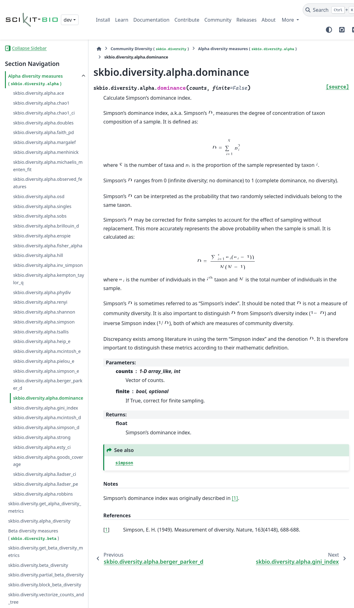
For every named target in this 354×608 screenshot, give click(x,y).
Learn (121, 19)
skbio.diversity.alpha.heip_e (41, 340)
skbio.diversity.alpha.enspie (41, 235)
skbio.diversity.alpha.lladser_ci (44, 473)
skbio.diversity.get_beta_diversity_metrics (45, 550)
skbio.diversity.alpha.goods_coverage (48, 460)
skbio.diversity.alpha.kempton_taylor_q (48, 277)
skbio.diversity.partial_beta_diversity (45, 574)
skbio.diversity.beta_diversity (38, 564)
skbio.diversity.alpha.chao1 (41, 102)
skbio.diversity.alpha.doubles (43, 122)
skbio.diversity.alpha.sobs (39, 215)
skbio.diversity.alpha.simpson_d (46, 426)
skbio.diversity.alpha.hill (38, 254)
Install (103, 19)
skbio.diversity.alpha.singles (42, 205)
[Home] (99, 49)
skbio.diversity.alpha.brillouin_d (46, 225)
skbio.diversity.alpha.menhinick (46, 151)
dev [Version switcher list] (68, 19)
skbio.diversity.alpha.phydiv (41, 291)
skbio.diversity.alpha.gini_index (45, 407)
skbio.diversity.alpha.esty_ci (41, 446)
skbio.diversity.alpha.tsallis (41, 331)
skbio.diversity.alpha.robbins (43, 493)
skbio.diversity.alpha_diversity (39, 520)
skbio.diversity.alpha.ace (38, 92)
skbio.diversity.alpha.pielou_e (43, 360)
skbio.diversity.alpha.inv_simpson (48, 264)
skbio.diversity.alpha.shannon (44, 311)
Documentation (151, 19)
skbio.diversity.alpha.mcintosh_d (47, 416)
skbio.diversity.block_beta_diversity (44, 584)
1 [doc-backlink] (106, 529)
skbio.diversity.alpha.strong (41, 436)
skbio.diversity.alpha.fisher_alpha (47, 245)
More (288, 19)
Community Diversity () (150, 49)
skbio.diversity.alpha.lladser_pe (45, 483)
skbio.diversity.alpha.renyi (40, 301)
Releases (246, 19)
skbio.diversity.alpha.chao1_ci (44, 112)
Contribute (186, 19)
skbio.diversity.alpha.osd (38, 195)
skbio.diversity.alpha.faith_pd (43, 131)
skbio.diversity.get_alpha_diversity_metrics (44, 506)
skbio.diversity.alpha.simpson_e (46, 370)
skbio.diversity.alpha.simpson (44, 321)
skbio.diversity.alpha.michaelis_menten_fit (48, 165)
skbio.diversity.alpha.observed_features (47, 182)
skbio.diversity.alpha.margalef (44, 141)
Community (218, 19)
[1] (235, 498)
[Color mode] (329, 29)
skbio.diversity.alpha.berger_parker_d (47, 383)
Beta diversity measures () (33, 533)
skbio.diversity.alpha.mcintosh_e (47, 350)
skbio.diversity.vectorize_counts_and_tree (46, 597)
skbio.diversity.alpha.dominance (48, 397)
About (268, 19)
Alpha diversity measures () (35, 78)
